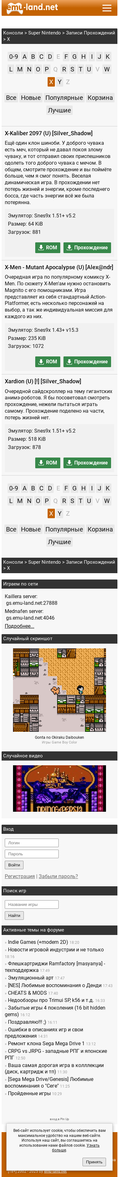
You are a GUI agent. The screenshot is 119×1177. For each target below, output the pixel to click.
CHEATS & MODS (27, 993)
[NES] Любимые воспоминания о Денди (55, 985)
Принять (94, 1162)
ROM (51, 248)
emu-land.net (55, 1171)
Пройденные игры (29, 1093)
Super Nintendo (44, 33)
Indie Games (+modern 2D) (38, 942)
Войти (14, 865)
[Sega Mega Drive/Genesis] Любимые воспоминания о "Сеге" (49, 1082)
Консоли (13, 33)
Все (11, 97)
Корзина (100, 97)
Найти (14, 915)
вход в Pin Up (59, 1119)
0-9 (13, 56)
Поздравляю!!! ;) (27, 1022)
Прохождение (91, 248)
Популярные (64, 97)
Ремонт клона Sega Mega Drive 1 (46, 1043)
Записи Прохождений (90, 33)
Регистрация (20, 876)
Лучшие (59, 110)
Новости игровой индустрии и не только (56, 950)
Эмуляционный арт (31, 978)
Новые (31, 97)
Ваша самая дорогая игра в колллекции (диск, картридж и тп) (54, 1068)
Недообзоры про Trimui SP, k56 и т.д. (51, 1000)
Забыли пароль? (58, 876)
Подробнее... (19, 626)
